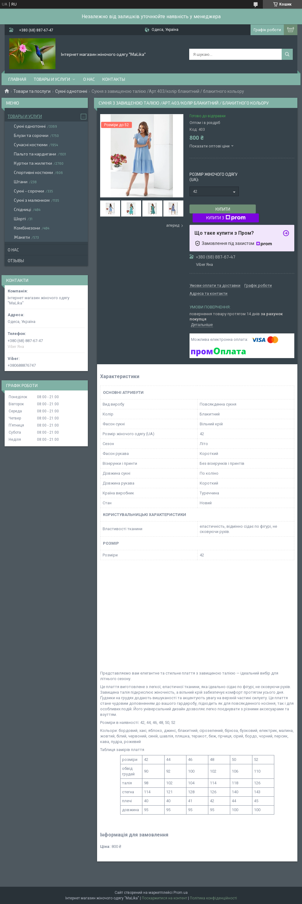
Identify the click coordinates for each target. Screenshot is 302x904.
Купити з (226, 218)
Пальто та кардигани (35, 153)
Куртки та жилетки (33, 163)
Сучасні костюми (30, 144)
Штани (20, 181)
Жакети (22, 237)
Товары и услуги (52, 79)
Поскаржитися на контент (164, 898)
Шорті (20, 218)
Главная (17, 79)
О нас (89, 79)
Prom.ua (180, 892)
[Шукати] (287, 54)
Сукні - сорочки (29, 190)
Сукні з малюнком (32, 200)
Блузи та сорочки (31, 135)
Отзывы (16, 260)
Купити (222, 209)
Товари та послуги (32, 91)
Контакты (113, 79)
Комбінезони (27, 227)
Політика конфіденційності (213, 898)
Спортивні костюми (33, 172)
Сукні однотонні (71, 91)
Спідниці (22, 209)
